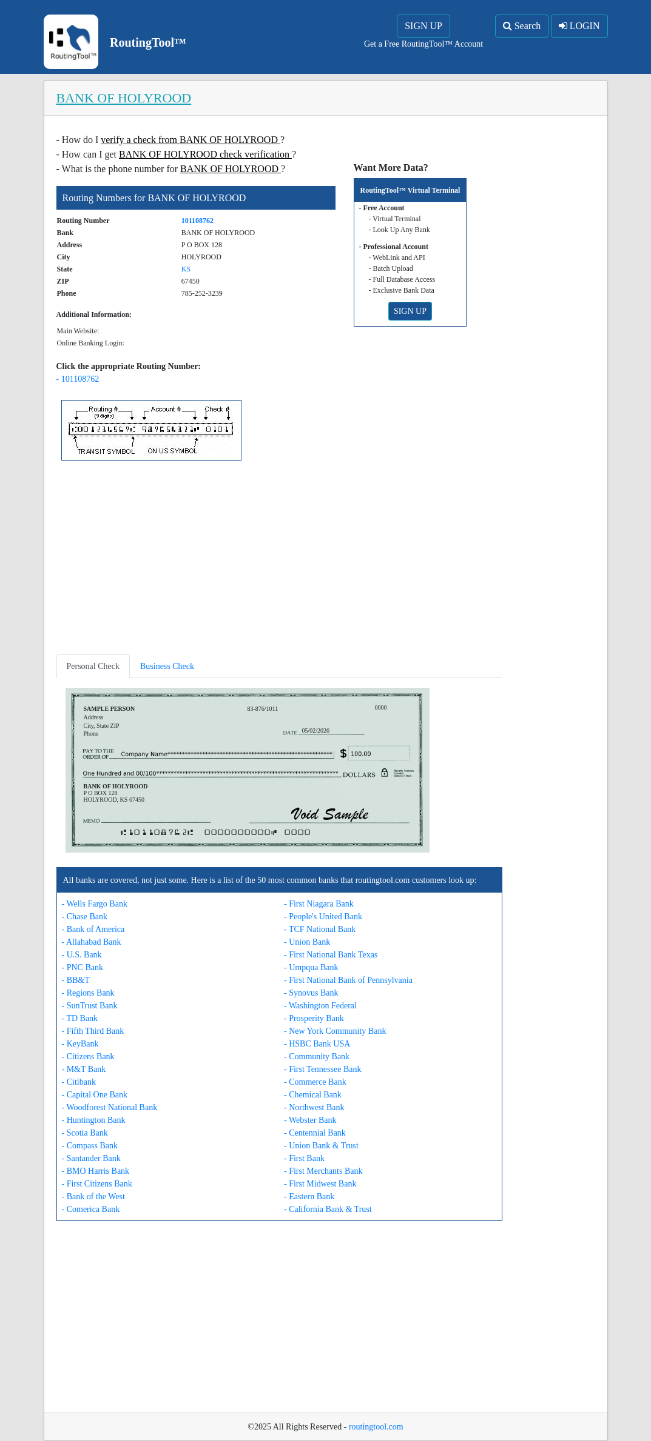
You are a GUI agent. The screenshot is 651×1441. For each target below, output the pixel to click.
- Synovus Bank (311, 992)
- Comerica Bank (91, 1209)
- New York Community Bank (335, 1031)
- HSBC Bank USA (317, 1043)
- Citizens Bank (88, 1056)
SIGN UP (423, 26)
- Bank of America (93, 929)
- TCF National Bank (320, 929)
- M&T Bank (84, 1069)
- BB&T (76, 980)
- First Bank (304, 1158)
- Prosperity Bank (314, 1018)
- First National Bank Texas (330, 954)
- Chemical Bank (313, 1094)
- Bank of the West (93, 1196)
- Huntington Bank (94, 1120)
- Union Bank (307, 942)
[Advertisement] (279, 560)
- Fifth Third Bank (93, 1031)
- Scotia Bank (85, 1132)
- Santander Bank (91, 1158)
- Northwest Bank (314, 1107)
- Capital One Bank (94, 1094)
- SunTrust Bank (90, 1005)
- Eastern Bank (309, 1196)
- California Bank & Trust (328, 1209)
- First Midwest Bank (320, 1183)
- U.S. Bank (82, 954)
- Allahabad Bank (91, 942)
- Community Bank (316, 1056)
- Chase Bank (84, 916)
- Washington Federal (320, 1005)
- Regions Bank (88, 992)
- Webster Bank (310, 1120)
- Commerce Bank (315, 1082)
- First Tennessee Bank (322, 1069)
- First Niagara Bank (319, 903)
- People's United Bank (323, 916)
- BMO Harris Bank (96, 1171)
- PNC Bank (82, 967)
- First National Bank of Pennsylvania (348, 980)
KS (186, 269)
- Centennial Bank (315, 1132)
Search (522, 26)
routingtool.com (376, 1426)
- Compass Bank (90, 1145)
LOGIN (579, 26)
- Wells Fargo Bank (94, 903)
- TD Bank (80, 1018)
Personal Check (93, 666)
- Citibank (79, 1082)
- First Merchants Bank (323, 1171)
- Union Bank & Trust (321, 1145)
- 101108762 (78, 379)
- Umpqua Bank (311, 967)
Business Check (167, 666)
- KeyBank (80, 1043)
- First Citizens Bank (97, 1183)
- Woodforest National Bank (110, 1107)
